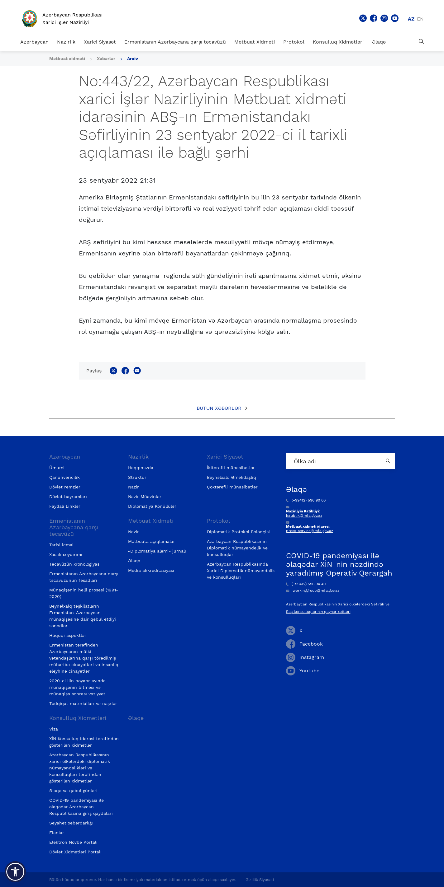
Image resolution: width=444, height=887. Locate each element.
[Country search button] (389, 461)
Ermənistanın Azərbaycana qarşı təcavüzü (175, 42)
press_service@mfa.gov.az (309, 531)
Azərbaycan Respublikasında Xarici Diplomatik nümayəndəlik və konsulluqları (241, 571)
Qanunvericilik (64, 477)
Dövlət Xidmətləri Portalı (75, 851)
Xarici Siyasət (100, 42)
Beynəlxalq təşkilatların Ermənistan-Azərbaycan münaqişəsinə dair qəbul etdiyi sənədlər (82, 616)
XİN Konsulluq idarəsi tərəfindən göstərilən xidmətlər (84, 742)
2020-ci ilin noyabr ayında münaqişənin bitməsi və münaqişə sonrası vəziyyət (77, 687)
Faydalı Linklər (64, 506)
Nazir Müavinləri (145, 496)
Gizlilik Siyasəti (260, 879)
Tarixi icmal (61, 544)
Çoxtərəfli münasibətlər (232, 486)
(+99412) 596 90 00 (306, 500)
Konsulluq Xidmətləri (338, 42)
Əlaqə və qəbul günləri (73, 790)
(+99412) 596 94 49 (306, 584)
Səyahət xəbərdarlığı (71, 822)
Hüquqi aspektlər (67, 635)
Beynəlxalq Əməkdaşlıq (231, 477)
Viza (53, 728)
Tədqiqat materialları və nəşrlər (83, 703)
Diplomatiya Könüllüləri (153, 506)
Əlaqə (379, 42)
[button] (15, 872)
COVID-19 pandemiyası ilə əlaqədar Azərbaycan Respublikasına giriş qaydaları (81, 807)
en (420, 19)
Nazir (133, 486)
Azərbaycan (34, 42)
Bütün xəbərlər (219, 408)
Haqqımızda (140, 467)
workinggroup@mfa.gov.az (312, 590)
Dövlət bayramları (68, 496)
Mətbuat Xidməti (254, 42)
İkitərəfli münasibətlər (231, 467)
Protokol (293, 42)
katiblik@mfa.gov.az (304, 515)
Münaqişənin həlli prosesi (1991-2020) (83, 593)
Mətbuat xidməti (67, 58)
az (411, 19)
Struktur (137, 477)
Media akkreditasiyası (151, 570)
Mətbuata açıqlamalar (151, 541)
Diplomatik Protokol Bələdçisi (238, 531)
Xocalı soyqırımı (65, 554)
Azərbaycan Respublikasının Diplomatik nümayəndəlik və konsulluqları (237, 548)
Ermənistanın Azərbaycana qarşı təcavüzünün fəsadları (83, 577)
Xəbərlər (106, 58)
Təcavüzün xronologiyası (75, 564)
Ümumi (56, 467)
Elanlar (56, 832)
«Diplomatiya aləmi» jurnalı (157, 551)
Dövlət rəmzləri (65, 486)
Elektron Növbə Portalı (73, 842)
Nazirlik (66, 42)
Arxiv (132, 58)
